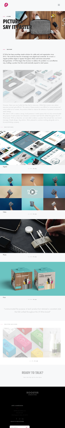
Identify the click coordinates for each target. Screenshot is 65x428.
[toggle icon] (59, 5)
